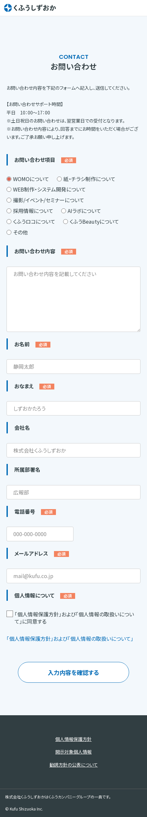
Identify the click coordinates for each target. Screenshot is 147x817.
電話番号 (35, 511)
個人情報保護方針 (73, 739)
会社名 (22, 427)
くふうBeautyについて (91, 221)
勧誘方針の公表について (73, 764)
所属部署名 (27, 469)
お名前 (32, 344)
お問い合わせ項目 (45, 160)
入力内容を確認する (73, 672)
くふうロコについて (31, 221)
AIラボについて (81, 210)
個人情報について (44, 595)
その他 (17, 232)
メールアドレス (41, 553)
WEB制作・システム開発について (46, 189)
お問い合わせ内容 (45, 251)
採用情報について (30, 210)
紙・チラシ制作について (86, 178)
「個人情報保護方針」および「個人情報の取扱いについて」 (70, 638)
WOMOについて (28, 178)
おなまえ (34, 386)
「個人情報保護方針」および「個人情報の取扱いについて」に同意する (70, 618)
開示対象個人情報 (73, 751)
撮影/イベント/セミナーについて (45, 200)
